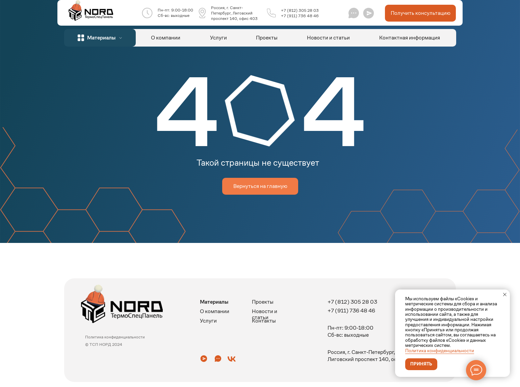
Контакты (264, 320)
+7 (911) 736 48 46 (300, 15)
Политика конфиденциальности (439, 351)
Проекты (267, 37)
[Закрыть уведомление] (504, 294)
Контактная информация (409, 37)
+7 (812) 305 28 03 (300, 10)
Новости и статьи (328, 37)
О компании (165, 37)
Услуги (218, 37)
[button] (368, 13)
